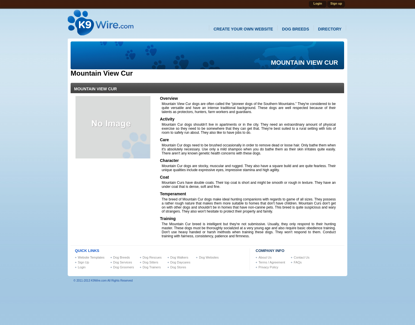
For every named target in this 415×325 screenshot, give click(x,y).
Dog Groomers (123, 267)
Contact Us (301, 257)
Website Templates (91, 257)
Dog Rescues (152, 257)
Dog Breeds (121, 257)
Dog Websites (208, 257)
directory (330, 29)
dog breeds (295, 29)
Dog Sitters (150, 262)
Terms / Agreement (272, 262)
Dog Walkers (179, 257)
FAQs (298, 262)
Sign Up (83, 262)
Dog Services (122, 262)
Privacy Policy (268, 267)
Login (318, 3)
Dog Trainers (152, 267)
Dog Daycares (180, 262)
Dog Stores (178, 267)
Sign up (336, 3)
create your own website (243, 29)
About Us (265, 257)
